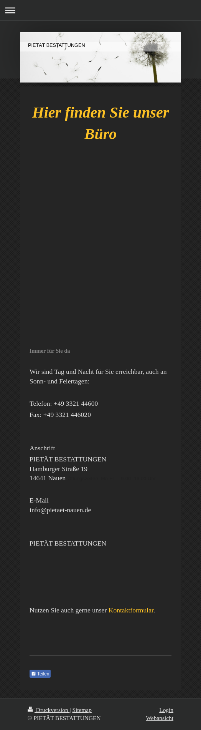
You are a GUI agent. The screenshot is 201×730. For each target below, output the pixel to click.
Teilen (40, 674)
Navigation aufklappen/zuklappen (100, 10)
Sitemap (81, 710)
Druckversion (48, 710)
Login (166, 710)
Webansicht (159, 718)
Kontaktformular (131, 610)
